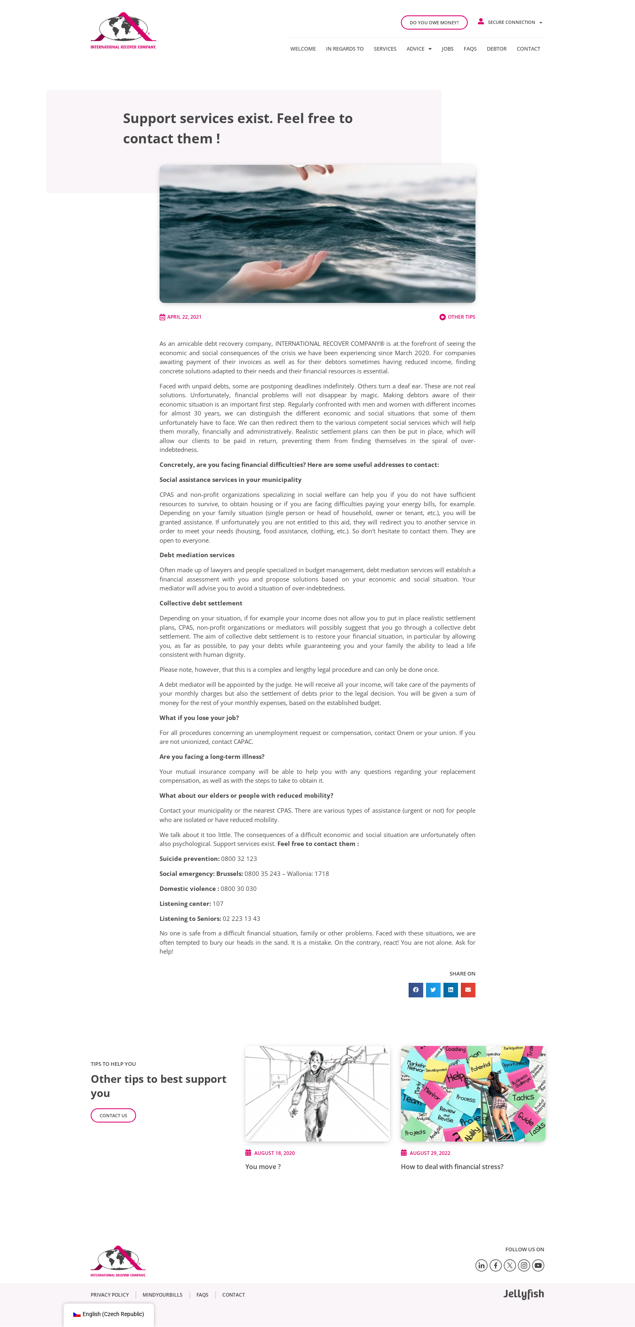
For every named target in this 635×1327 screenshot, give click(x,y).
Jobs (448, 48)
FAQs (470, 48)
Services (385, 48)
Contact (528, 48)
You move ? (263, 1166)
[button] (416, 990)
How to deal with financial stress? (452, 1166)
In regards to (345, 48)
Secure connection (515, 22)
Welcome (303, 48)
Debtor (497, 48)
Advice (419, 49)
